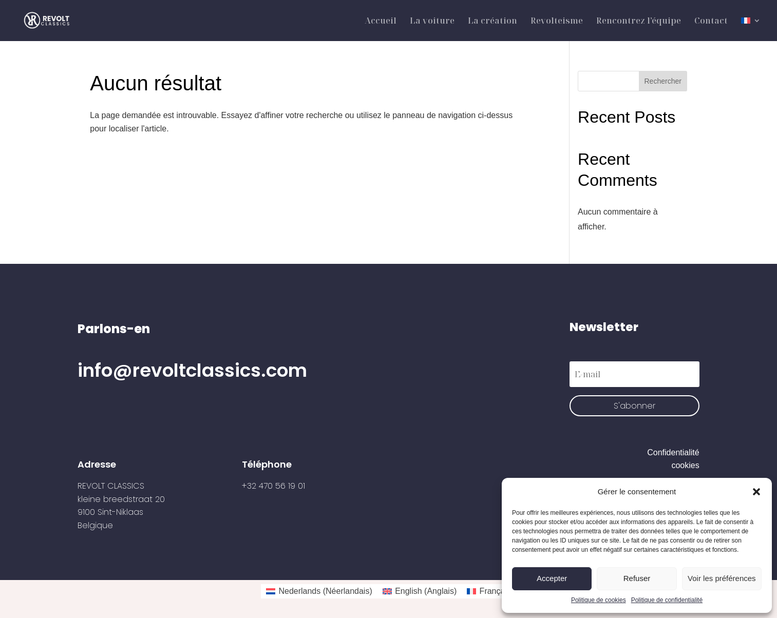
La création (492, 21)
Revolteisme (556, 21)
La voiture (432, 21)
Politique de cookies (598, 600)
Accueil (380, 21)
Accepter (552, 578)
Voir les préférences (722, 578)
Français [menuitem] (495, 591)
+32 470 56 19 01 (273, 486)
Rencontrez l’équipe (638, 21)
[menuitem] (751, 29)
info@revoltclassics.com (192, 370)
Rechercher (663, 81)
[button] (756, 492)
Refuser (637, 578)
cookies (685, 465)
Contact (711, 21)
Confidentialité (673, 452)
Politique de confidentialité (667, 600)
